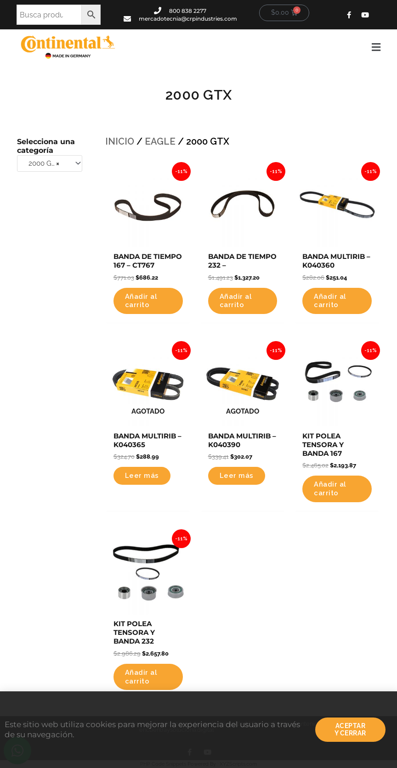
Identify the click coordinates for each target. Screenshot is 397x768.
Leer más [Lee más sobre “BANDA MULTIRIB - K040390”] (237, 475)
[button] (255, 47)
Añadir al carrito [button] (141, 300)
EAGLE (160, 141)
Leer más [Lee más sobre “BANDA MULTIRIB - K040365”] (142, 475)
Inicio (119, 141)
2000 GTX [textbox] (41, 163)
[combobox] (49, 163)
